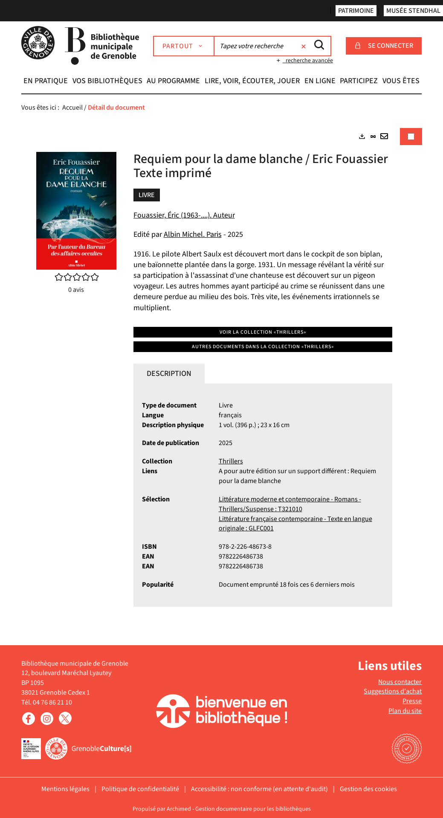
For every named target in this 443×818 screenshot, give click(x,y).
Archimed (179, 809)
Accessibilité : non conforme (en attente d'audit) (259, 789)
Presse (412, 701)
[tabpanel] (221, 374)
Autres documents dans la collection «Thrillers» (263, 346)
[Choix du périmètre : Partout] (183, 46)
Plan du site (405, 711)
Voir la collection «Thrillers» (263, 332)
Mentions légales (65, 789)
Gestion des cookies (368, 789)
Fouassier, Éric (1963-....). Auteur (184, 215)
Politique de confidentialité (140, 789)
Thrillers (231, 461)
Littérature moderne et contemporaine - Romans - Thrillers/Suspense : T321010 (290, 504)
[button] (45, 81)
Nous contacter (400, 682)
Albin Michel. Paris (193, 234)
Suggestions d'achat (393, 691)
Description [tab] (169, 373)
